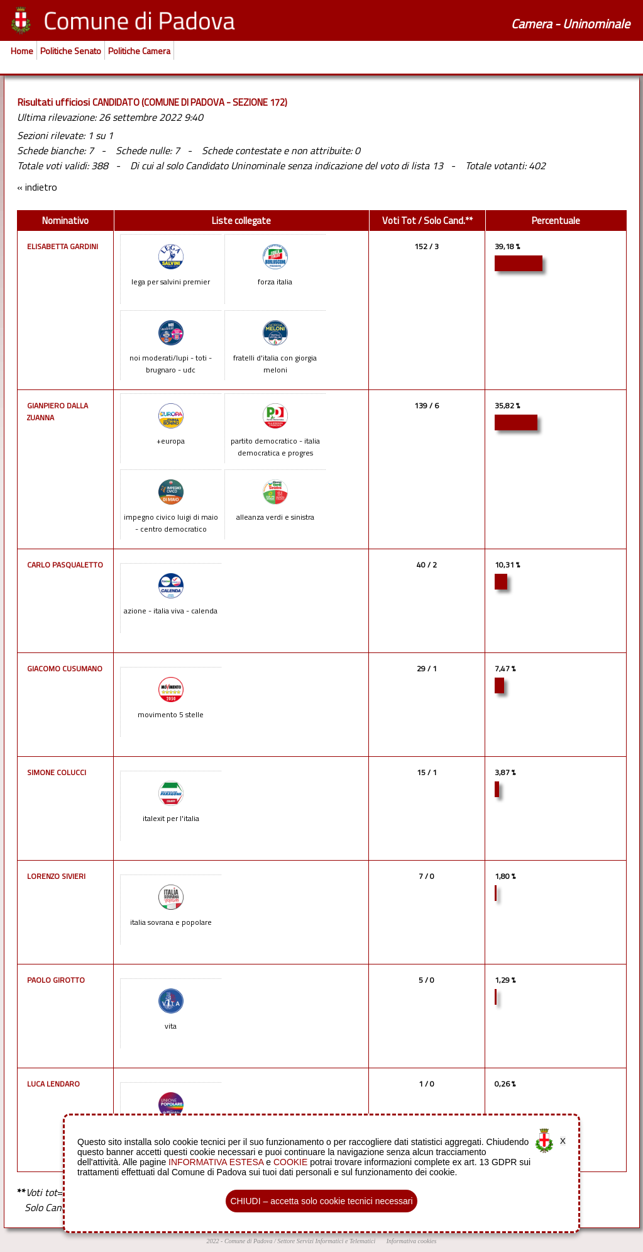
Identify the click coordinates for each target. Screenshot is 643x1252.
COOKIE (290, 1162)
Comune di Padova (248, 1241)
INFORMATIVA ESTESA (215, 1162)
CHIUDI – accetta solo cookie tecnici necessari (321, 1201)
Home (22, 50)
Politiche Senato (70, 50)
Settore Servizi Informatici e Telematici (326, 1241)
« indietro (37, 186)
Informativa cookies (412, 1241)
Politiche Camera (139, 50)
